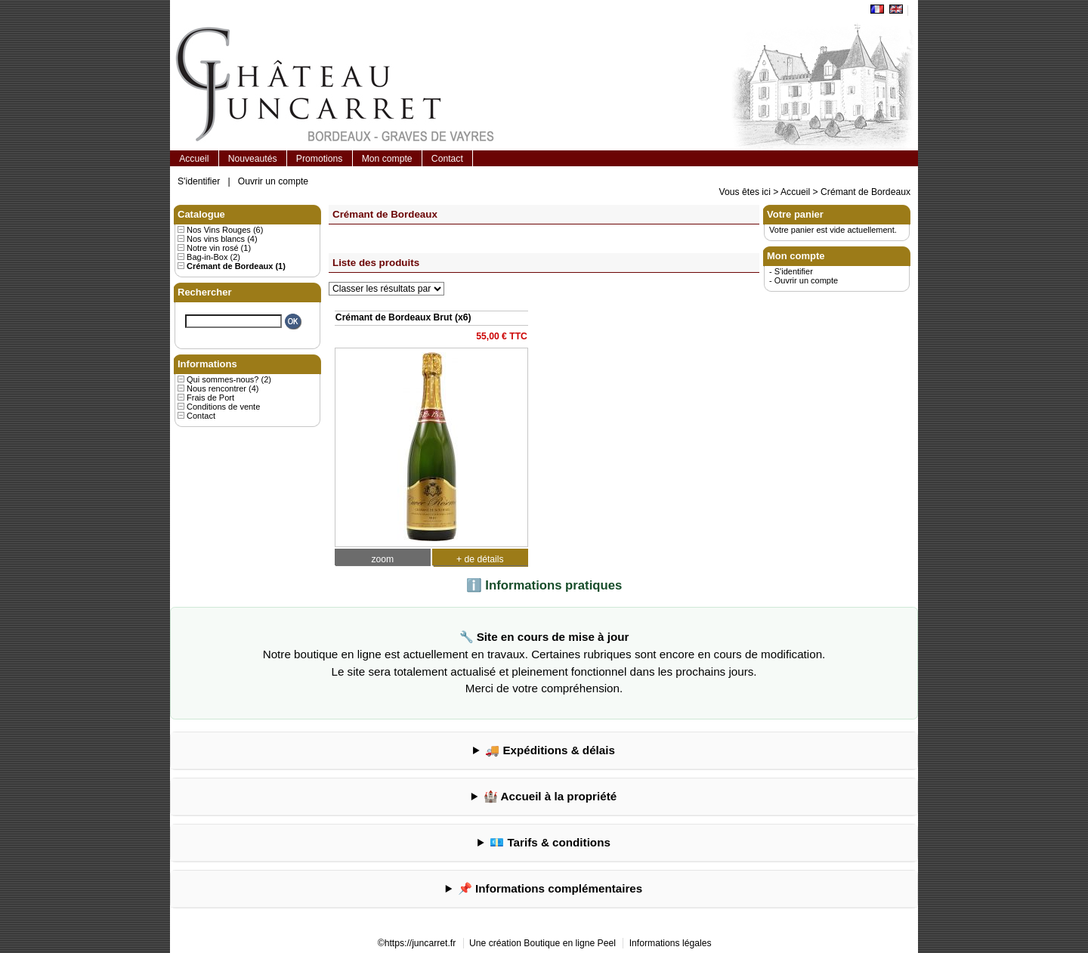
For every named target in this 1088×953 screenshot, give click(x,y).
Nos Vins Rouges (219, 229)
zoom (382, 559)
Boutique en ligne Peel (570, 943)
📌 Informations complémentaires (550, 888)
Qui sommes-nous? (222, 379)
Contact (447, 158)
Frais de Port (210, 397)
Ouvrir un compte (273, 181)
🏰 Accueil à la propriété (550, 796)
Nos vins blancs (216, 238)
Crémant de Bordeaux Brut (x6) (403, 317)
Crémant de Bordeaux (865, 192)
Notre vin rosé (212, 247)
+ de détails (480, 559)
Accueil (194, 158)
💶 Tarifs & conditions (550, 842)
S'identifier (199, 181)
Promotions (319, 158)
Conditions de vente (223, 406)
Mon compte (387, 158)
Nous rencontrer (216, 388)
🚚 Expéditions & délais (550, 750)
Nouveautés (252, 158)
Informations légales (670, 943)
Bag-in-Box (207, 256)
